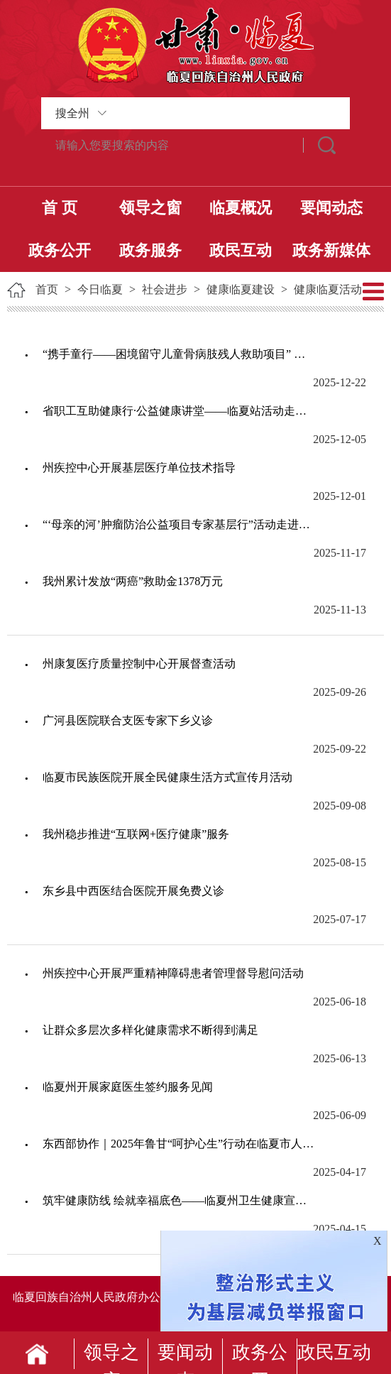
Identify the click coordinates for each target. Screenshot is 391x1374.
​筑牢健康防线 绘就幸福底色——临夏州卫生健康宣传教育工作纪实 (178, 1200)
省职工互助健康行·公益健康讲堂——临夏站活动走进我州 (178, 411)
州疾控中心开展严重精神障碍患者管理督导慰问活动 (173, 973)
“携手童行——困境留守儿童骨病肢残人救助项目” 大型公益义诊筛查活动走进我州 (178, 354)
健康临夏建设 (240, 289)
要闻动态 (331, 208)
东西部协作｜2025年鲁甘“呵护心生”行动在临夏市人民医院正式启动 (178, 1144)
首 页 (59, 208)
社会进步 (164, 289)
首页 (46, 289)
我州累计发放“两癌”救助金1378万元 (133, 581)
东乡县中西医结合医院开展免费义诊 (133, 891)
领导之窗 (150, 208)
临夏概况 (240, 208)
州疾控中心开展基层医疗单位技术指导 (139, 468)
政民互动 (240, 250)
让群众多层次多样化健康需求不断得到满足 (150, 1030)
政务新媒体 (331, 250)
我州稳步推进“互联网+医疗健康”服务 (136, 834)
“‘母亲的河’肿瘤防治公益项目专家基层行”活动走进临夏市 (178, 524)
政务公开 (59, 250)
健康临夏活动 (328, 289)
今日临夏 (100, 289)
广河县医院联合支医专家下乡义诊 (128, 720)
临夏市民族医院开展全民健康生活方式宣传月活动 (167, 777)
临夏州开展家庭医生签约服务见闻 (128, 1087)
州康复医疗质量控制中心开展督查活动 (139, 664)
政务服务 (150, 250)
